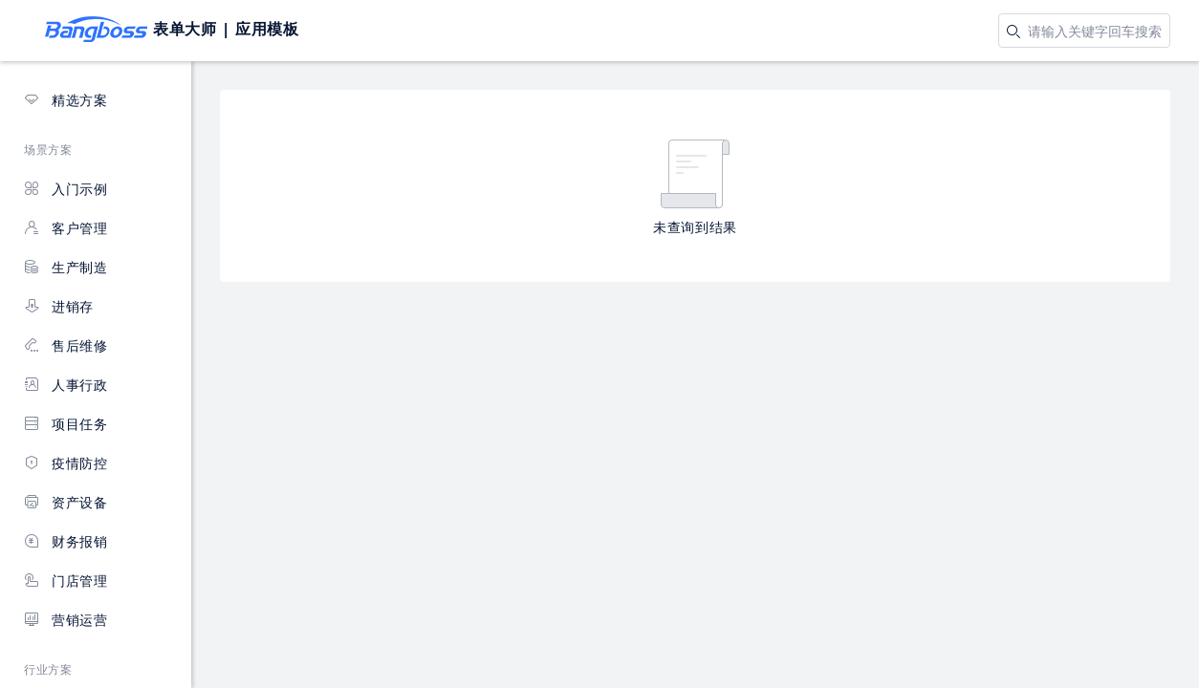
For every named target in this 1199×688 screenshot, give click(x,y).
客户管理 (66, 228)
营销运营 (66, 620)
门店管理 (66, 580)
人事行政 (66, 385)
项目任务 (66, 424)
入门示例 (66, 189)
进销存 (59, 306)
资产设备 (66, 502)
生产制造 (66, 267)
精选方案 (66, 100)
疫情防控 (66, 463)
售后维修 (66, 345)
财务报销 (66, 541)
